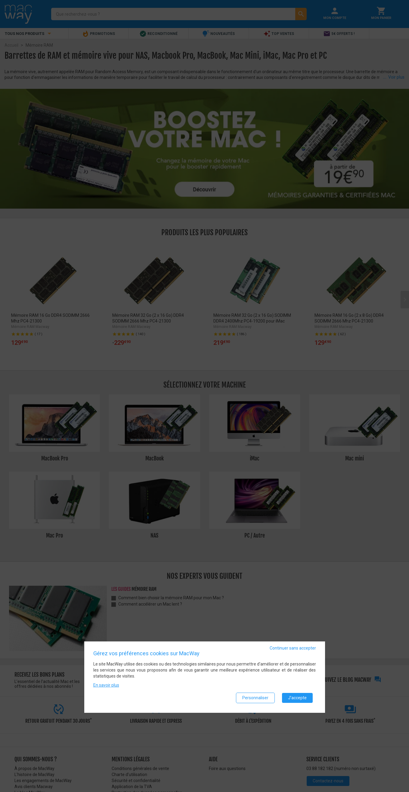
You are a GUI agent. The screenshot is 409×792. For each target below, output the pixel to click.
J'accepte (297, 698)
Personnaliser (255, 698)
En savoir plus (106, 685)
